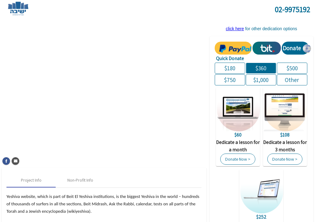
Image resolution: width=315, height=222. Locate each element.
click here (235, 28)
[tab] (31, 180)
